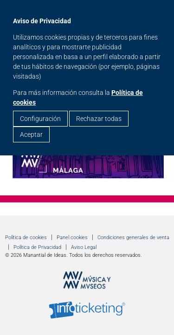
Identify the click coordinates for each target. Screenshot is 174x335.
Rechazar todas (99, 118)
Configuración (40, 118)
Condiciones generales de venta (133, 237)
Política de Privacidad (37, 247)
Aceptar (31, 134)
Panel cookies (72, 237)
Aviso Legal (84, 247)
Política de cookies (26, 237)
